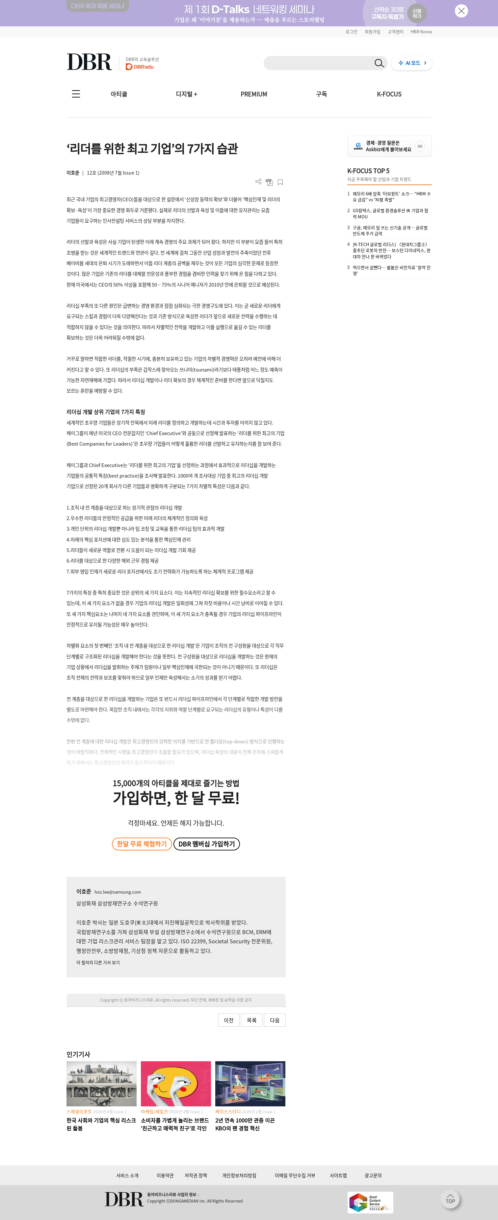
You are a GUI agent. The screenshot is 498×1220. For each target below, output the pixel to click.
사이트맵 (338, 1175)
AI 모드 (413, 63)
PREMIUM (254, 94)
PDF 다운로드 (269, 182)
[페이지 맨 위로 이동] (452, 1201)
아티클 (119, 94)
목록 (252, 1020)
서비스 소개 (127, 1175)
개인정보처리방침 (239, 1175)
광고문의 (373, 1175)
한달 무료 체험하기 (142, 843)
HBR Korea (421, 31)
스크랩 (280, 182)
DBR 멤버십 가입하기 (206, 843)
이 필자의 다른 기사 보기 (98, 962)
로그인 (351, 31)
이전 (229, 1020)
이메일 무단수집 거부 (295, 1175)
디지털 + (186, 94)
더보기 (258, 181)
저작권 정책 (196, 1175)
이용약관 (165, 1175)
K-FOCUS (389, 94)
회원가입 (372, 31)
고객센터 (396, 31)
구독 (321, 94)
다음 (275, 1020)
